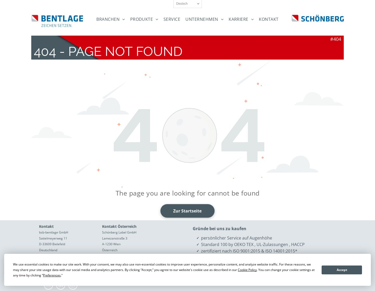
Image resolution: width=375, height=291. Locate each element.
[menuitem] (110, 19)
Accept (342, 270)
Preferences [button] (52, 275)
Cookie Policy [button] (247, 270)
